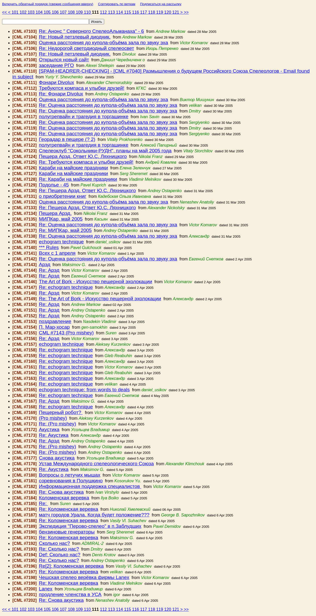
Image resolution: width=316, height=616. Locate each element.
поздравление (55, 321)
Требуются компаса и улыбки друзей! (81, 88)
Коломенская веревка (64, 497)
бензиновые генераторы (67, 532)
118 (152, 12)
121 (176, 12)
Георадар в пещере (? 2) (67, 139)
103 (32, 12)
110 (88, 12)
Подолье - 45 (54, 184)
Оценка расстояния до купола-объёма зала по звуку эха (103, 42)
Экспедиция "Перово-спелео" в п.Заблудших (90, 526)
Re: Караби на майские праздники (78, 179)
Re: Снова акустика (61, 492)
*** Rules (49, 247)
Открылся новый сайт (64, 59)
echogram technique (61, 241)
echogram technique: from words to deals (84, 389)
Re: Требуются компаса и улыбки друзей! (86, 162)
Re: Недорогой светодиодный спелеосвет (86, 48)
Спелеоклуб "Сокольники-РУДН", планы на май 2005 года (105, 150)
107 (64, 12)
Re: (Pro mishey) (57, 423)
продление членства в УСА (70, 594)
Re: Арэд (49, 270)
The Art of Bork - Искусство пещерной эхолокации (95, 281)
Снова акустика (57, 458)
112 (104, 12)
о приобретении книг (62, 196)
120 (168, 12)
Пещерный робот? (61, 412)
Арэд (44, 264)
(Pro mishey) (53, 418)
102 (24, 12)
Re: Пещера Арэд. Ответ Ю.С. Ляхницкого (87, 190)
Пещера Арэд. (55, 213)
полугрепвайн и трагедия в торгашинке (83, 116)
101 (16, 12)
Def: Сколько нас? (59, 554)
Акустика (49, 429)
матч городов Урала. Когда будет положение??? (94, 514)
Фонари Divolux (56, 82)
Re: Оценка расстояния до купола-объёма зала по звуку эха (108, 105)
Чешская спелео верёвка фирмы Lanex (84, 577)
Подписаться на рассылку (160, 4)
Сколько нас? (54, 543)
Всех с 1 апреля (57, 253)
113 (112, 12)
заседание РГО (56, 65)
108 (72, 12)
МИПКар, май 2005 (61, 219)
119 (160, 12)
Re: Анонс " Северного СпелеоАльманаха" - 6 (91, 31)
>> (186, 12)
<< (5, 12)
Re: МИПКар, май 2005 (65, 230)
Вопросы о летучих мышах (69, 475)
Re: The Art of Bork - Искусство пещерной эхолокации (100, 298)
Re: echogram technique (66, 287)
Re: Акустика (54, 435)
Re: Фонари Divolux (61, 93)
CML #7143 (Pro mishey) (66, 332)
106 (56, 12)
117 (144, 12)
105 (48, 12)
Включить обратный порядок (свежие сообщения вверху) (47, 4)
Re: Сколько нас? (59, 549)
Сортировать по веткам (116, 4)
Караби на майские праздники (73, 167)
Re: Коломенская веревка (68, 509)
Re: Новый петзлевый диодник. (75, 37)
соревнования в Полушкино (71, 480)
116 (136, 12)
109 (80, 12)
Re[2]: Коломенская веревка (71, 566)
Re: (43, 503)
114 (120, 12)
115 (128, 12)
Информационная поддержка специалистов (90, 486)
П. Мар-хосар (54, 327)
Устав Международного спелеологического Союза (96, 463)
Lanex (45, 588)
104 (40, 12)
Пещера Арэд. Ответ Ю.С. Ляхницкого (83, 156)
